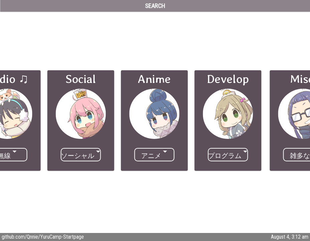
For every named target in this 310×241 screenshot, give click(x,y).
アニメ (151, 156)
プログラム (224, 156)
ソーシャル (77, 156)
